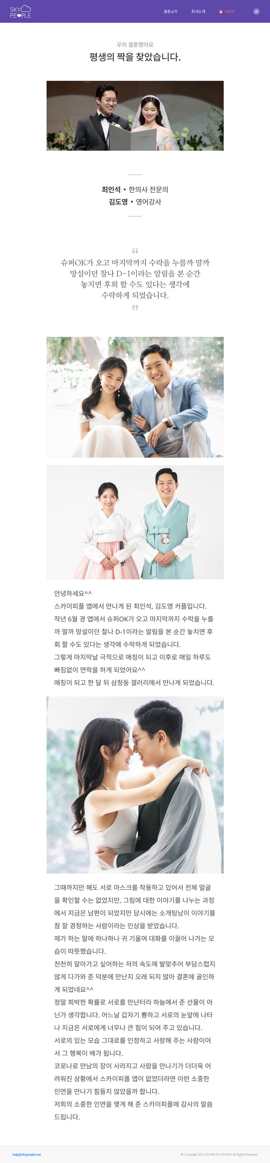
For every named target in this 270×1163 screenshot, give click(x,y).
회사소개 (198, 11)
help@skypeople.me (27, 1154)
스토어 (227, 11)
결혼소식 (171, 11)
